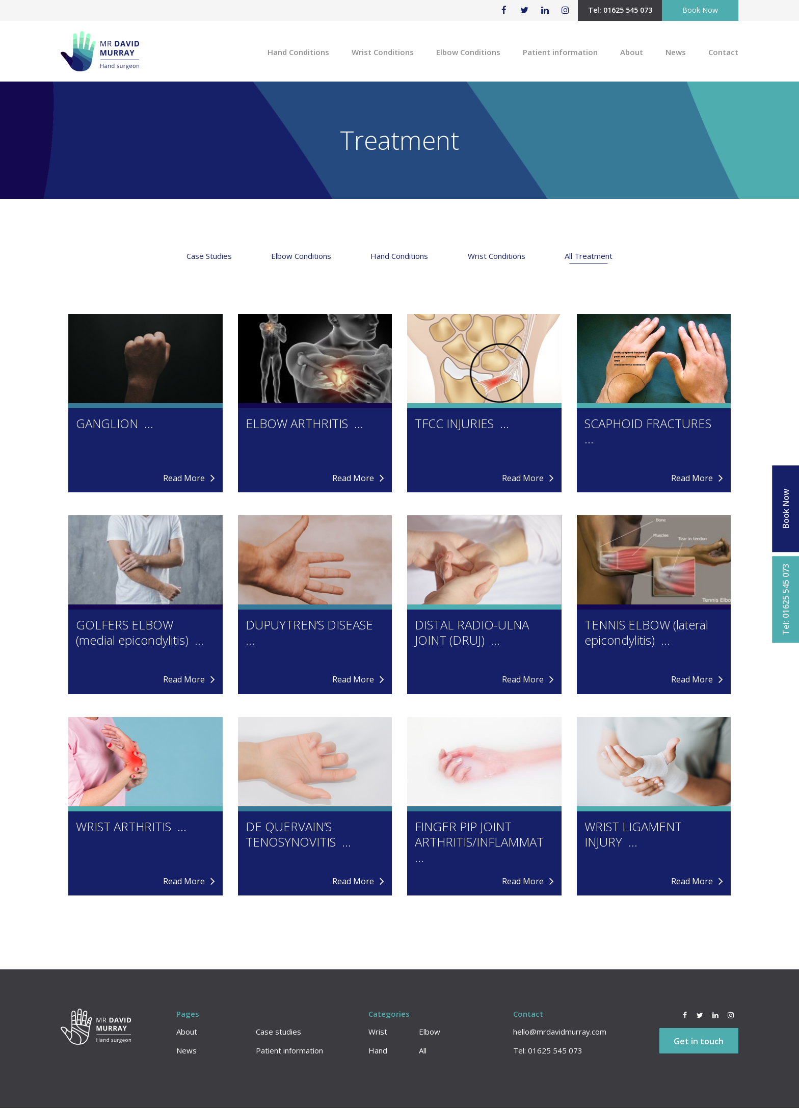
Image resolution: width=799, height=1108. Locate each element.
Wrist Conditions (383, 52)
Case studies (278, 1031)
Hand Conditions (298, 52)
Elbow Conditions (468, 52)
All (423, 1050)
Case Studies (209, 256)
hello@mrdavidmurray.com (559, 1031)
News (675, 52)
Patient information (560, 52)
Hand (377, 1050)
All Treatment (588, 256)
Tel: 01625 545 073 (620, 10)
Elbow (429, 1031)
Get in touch (699, 1041)
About (631, 52)
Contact (723, 52)
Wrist (377, 1031)
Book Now (700, 10)
